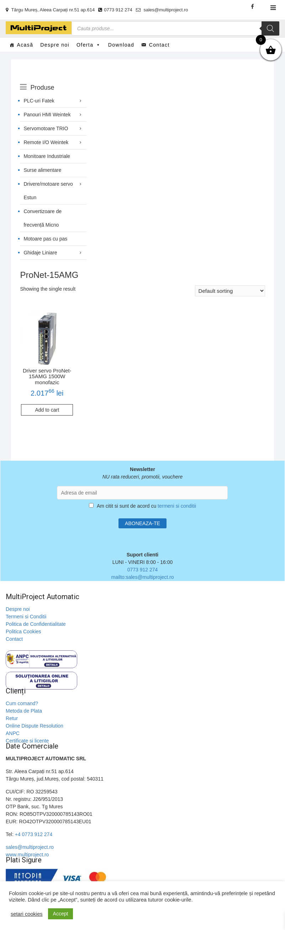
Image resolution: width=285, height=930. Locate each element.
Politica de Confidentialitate (36, 624)
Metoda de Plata (24, 711)
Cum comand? (22, 703)
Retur (12, 718)
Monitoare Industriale (46, 156)
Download (121, 45)
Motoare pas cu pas (45, 239)
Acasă (25, 45)
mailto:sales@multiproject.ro (142, 577)
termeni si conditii (177, 506)
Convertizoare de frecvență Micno (42, 218)
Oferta (88, 45)
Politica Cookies (23, 631)
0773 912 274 (115, 9)
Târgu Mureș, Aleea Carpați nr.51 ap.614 (50, 9)
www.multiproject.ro (27, 854)
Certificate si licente (27, 741)
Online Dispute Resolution (34, 726)
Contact (159, 45)
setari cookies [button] (27, 914)
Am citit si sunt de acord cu (142, 506)
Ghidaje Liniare (40, 252)
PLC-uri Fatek (38, 101)
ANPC (13, 733)
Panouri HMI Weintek (46, 114)
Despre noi (54, 45)
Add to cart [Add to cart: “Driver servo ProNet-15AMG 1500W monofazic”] (47, 410)
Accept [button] (60, 913)
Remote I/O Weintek (45, 142)
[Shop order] (230, 290)
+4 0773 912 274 (34, 834)
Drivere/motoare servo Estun (48, 190)
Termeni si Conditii (26, 616)
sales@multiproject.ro (162, 9)
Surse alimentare (42, 170)
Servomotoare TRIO (45, 128)
